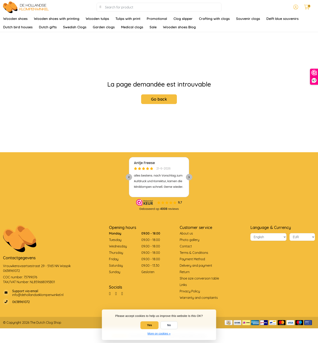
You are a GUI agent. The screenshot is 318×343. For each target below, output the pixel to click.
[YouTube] (123, 293)
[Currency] (302, 237)
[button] (295, 7)
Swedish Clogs (74, 27)
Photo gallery (189, 240)
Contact (186, 246)
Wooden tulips (97, 18)
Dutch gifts (48, 27)
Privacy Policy (190, 291)
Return (185, 272)
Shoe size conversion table (199, 278)
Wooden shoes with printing (56, 18)
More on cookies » (159, 333)
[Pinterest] (117, 293)
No (169, 325)
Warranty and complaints (199, 298)
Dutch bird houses (18, 27)
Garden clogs (104, 27)
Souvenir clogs (248, 18)
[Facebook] (111, 293)
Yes (149, 325)
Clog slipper (183, 18)
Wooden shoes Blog (179, 27)
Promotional (157, 18)
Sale (153, 27)
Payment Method (192, 259)
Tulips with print (127, 18)
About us (186, 233)
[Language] (268, 237)
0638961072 (11, 271)
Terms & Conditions (194, 253)
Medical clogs (132, 27)
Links (183, 285)
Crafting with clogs (214, 18)
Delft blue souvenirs (282, 18)
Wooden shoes (15, 18)
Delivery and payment (196, 265)
